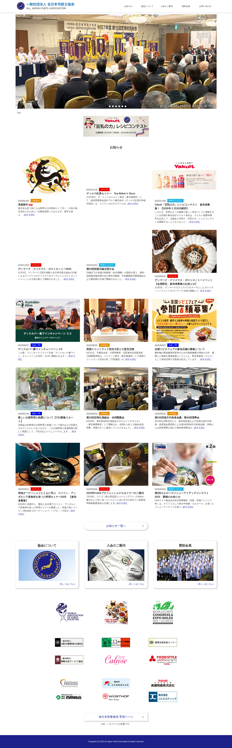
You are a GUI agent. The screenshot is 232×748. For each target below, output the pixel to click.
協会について (147, 6)
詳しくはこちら (67, 584)
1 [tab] (106, 106)
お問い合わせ (205, 6)
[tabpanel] (116, 61)
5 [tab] (119, 106)
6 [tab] (122, 106)
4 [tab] (116, 106)
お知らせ (128, 6)
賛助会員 (186, 6)
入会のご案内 (167, 6)
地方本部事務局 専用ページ (116, 716)
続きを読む (29, 215)
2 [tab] (109, 106)
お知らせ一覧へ (116, 525)
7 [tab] (125, 106)
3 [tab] (113, 106)
